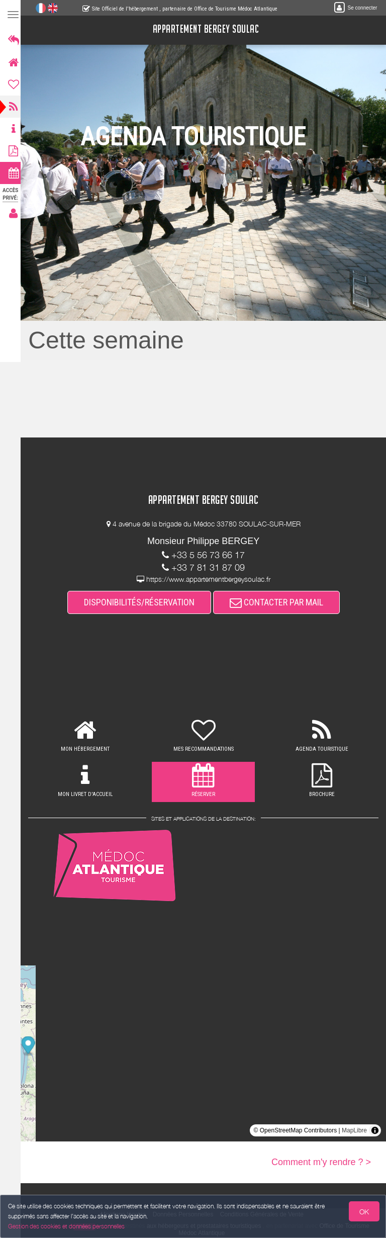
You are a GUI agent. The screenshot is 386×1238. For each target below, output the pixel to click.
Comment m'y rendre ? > (321, 1162)
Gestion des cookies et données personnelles (66, 1226)
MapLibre (354, 1130)
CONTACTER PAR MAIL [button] (279, 602)
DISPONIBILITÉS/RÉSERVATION (142, 602)
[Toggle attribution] (375, 1130)
